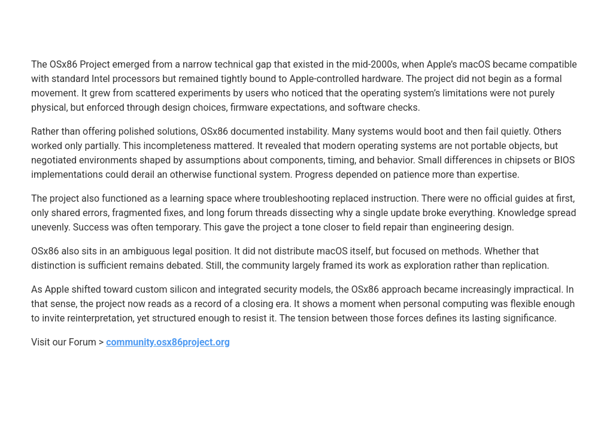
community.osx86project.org (168, 342)
